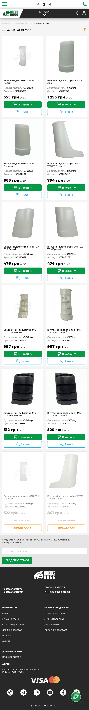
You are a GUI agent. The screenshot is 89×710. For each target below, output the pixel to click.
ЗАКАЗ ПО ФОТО (10, 619)
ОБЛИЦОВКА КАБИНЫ (10, 23)
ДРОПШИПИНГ (52, 624)
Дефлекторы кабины (27, 23)
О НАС (5, 613)
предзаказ (22, 527)
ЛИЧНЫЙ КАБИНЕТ (54, 619)
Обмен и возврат (12, 630)
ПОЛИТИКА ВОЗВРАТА (55, 630)
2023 (56, 706)
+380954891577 (12, 588)
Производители (11, 657)
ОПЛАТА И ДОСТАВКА (13, 624)
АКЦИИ (6, 641)
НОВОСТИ (7, 635)
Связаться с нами (54, 613)
